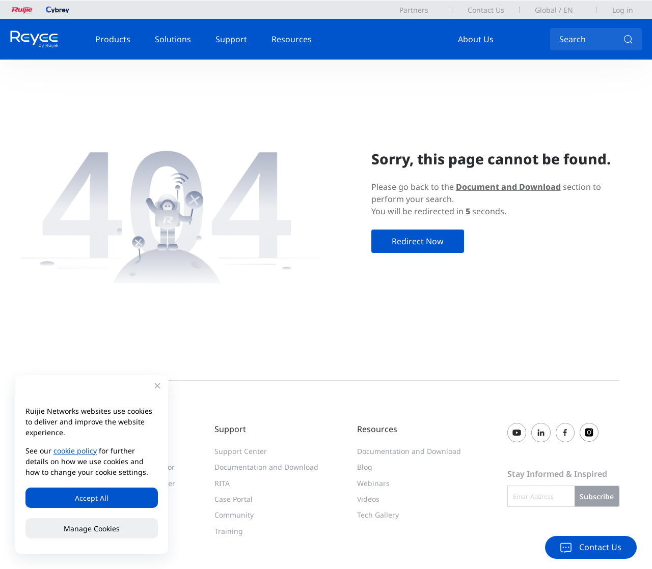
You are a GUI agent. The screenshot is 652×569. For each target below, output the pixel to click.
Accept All (91, 498)
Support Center (240, 451)
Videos (368, 499)
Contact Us (486, 10)
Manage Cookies (92, 528)
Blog (364, 467)
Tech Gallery (378, 515)
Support (231, 39)
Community (234, 515)
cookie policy (75, 451)
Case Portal (233, 499)
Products (112, 39)
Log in (622, 10)
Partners (413, 10)
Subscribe (597, 496)
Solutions (173, 39)
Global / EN (554, 10)
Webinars (373, 483)
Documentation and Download (266, 467)
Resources (291, 39)
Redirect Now (418, 241)
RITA (222, 483)
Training (228, 531)
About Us (476, 39)
